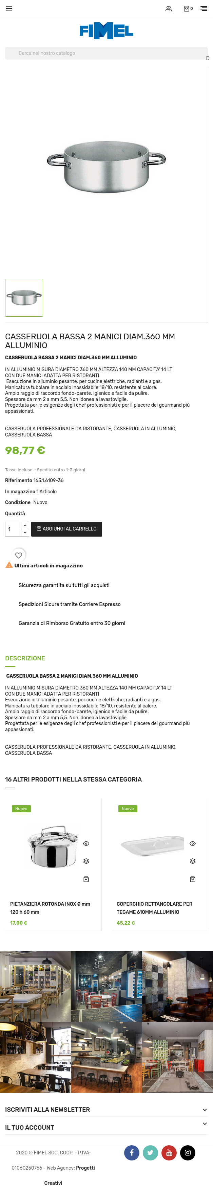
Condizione (18, 502)
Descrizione (25, 659)
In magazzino (20, 492)
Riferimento (18, 480)
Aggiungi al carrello (66, 529)
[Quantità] (13, 529)
